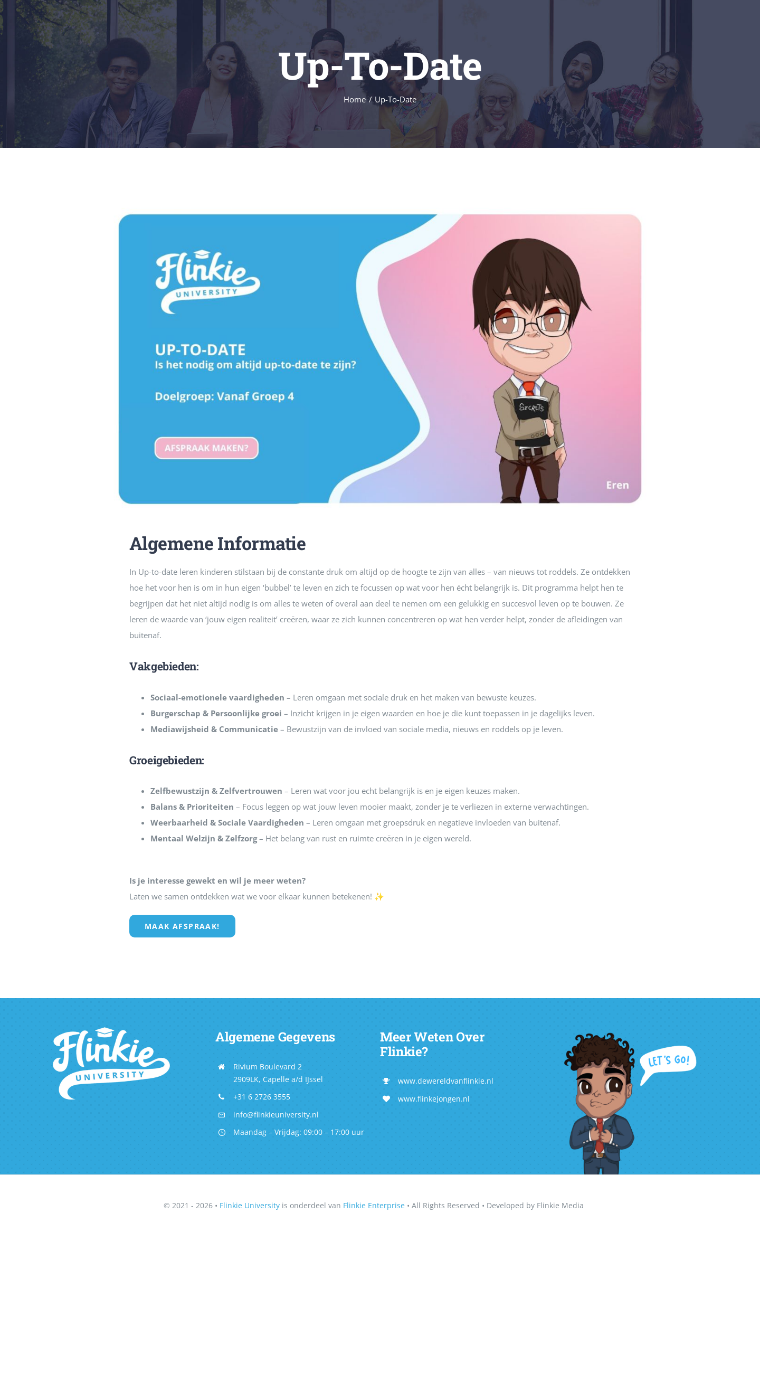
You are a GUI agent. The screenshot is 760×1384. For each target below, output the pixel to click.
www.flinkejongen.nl (434, 1099)
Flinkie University (250, 1205)
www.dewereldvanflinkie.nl (445, 1081)
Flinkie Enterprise (374, 1205)
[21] (380, 204)
